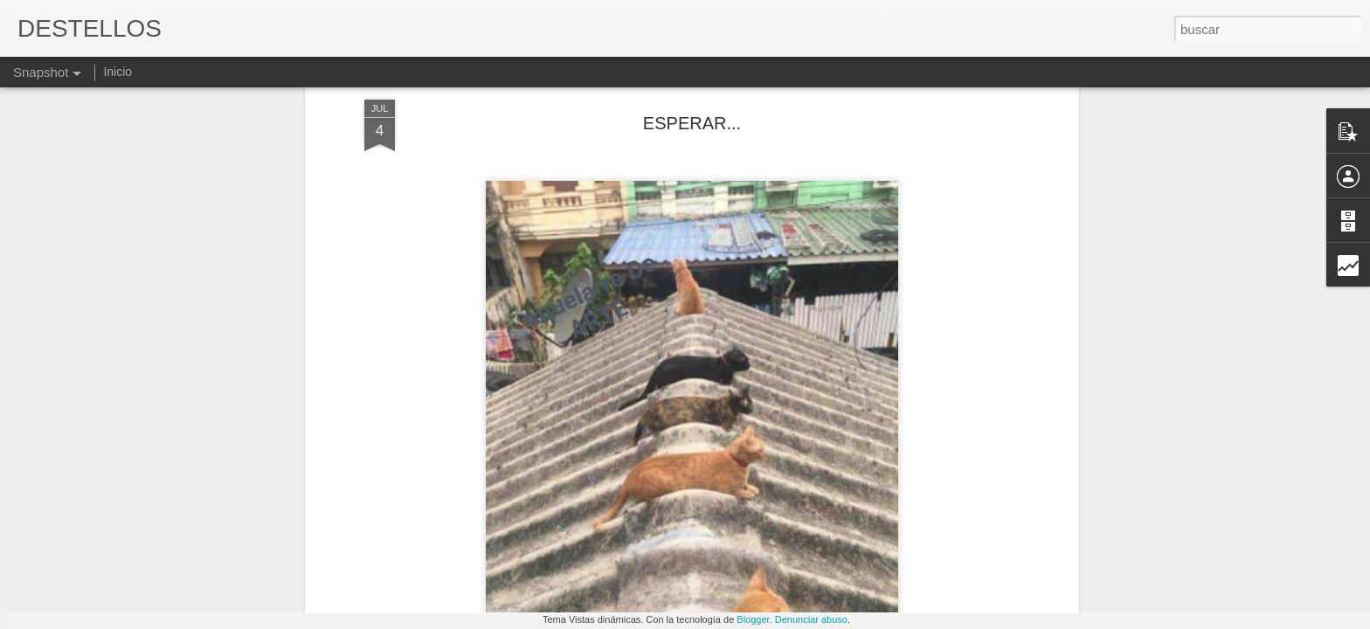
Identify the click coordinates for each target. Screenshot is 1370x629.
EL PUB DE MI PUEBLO (754, 548)
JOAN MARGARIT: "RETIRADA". (355, 541)
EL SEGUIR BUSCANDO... (555, 537)
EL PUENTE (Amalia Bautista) (141, 547)
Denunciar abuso (811, 619)
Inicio (117, 72)
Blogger (753, 619)
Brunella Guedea (954, 540)
